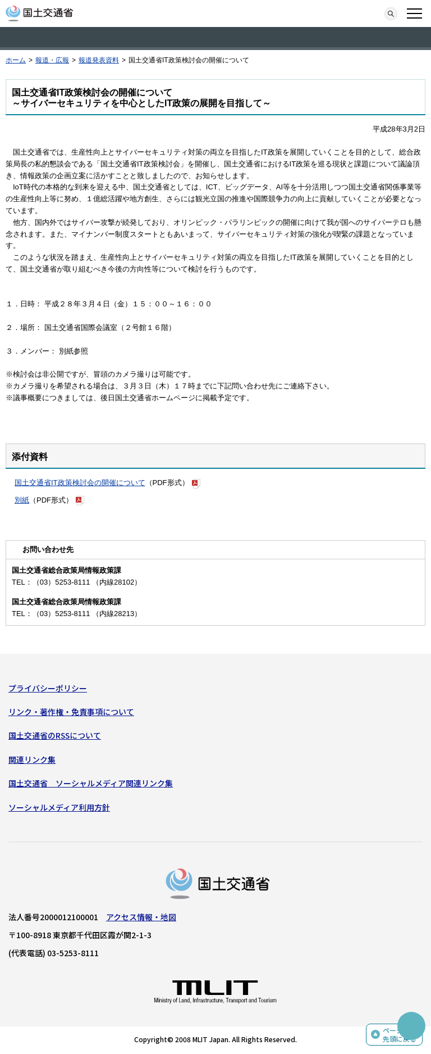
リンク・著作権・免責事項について (71, 711)
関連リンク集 (32, 759)
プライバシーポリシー (47, 688)
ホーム (16, 60)
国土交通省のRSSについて (54, 735)
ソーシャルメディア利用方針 (59, 807)
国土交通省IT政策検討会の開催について (80, 482)
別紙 (22, 500)
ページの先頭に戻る (399, 1034)
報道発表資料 (99, 60)
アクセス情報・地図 (141, 916)
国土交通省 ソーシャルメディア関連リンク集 (90, 783)
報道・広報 (52, 60)
